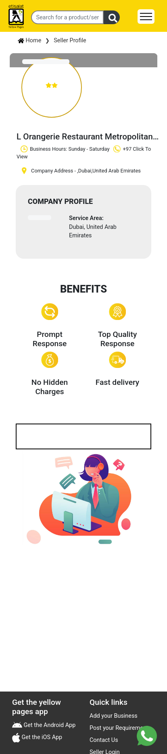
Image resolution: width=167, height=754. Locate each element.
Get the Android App (48, 725)
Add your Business (114, 715)
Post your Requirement (119, 728)
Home (29, 40)
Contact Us (104, 740)
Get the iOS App (41, 737)
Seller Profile (70, 40)
